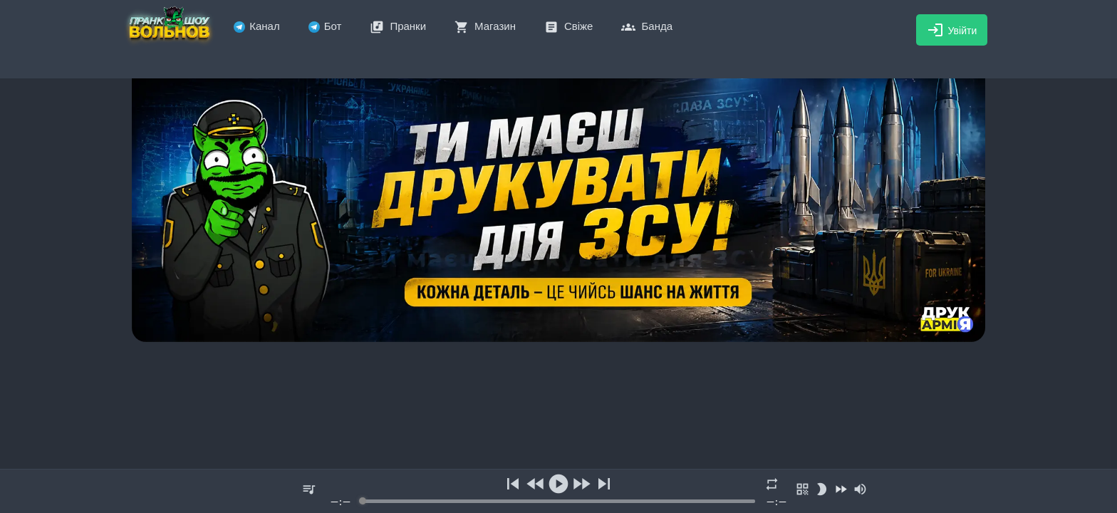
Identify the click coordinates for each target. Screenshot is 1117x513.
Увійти (952, 29)
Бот (325, 26)
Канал (256, 26)
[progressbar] (558, 501)
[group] (558, 491)
